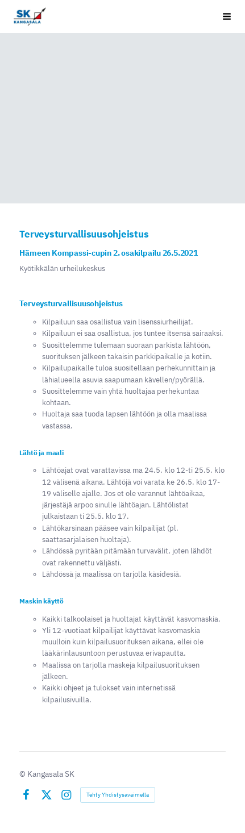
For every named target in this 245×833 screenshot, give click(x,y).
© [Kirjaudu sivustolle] (23, 774)
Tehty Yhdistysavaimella (117, 794)
